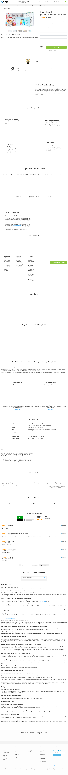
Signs (11, 5)
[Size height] (53, 23)
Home (4, 8)
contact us (3, 595)
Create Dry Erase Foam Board (58, 262)
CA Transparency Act (6, 752)
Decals (26, 5)
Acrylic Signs (42, 755)
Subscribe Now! (57, 755)
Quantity (62, 20)
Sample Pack (17, 754)
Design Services (17, 750)
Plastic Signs (42, 757)
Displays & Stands (41, 5)
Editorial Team (5, 755)
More (55, 5)
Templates (16, 757)
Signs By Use (62, 5)
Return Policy (30, 750)
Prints (49, 5)
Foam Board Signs (42, 758)
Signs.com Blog (55, 748)
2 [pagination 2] (22, 565)
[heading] (34, 325)
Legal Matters (5, 756)
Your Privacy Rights (56, 765)
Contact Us (29, 748)
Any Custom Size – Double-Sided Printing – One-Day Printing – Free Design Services (53, 15)
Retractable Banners (43, 761)
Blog (15, 748)
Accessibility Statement (4, 751)
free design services (17, 225)
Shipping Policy (30, 751)
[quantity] (63, 23)
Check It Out (17, 409)
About (3, 748)
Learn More (50, 409)
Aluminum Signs (42, 748)
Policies (4, 759)
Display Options (35, 565)
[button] (54, 1)
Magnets (32, 5)
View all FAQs (34, 579)
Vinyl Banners (42, 750)
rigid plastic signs (42, 601)
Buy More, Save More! (63, 24)
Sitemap (16, 755)
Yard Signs (41, 751)
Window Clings (42, 754)
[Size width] (45, 23)
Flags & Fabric (18, 5)
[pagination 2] (27, 565)
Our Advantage (5, 758)
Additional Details (53, 50)
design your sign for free (10, 618)
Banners (4, 5)
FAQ (15, 751)
